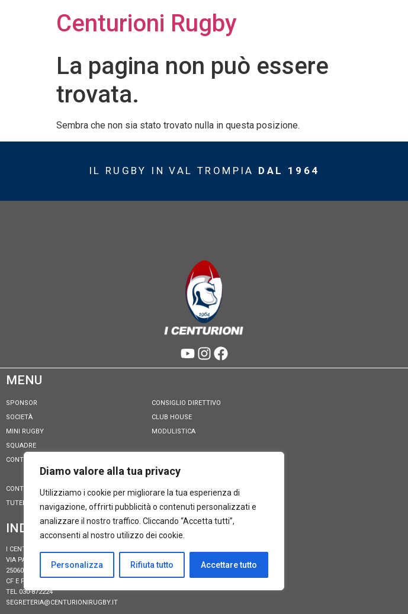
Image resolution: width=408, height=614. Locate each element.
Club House (172, 417)
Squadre (21, 445)
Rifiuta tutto (152, 565)
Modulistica (173, 431)
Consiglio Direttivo (186, 403)
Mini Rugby (25, 431)
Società (19, 417)
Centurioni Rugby (146, 23)
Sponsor (21, 403)
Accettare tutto (229, 565)
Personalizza (77, 565)
